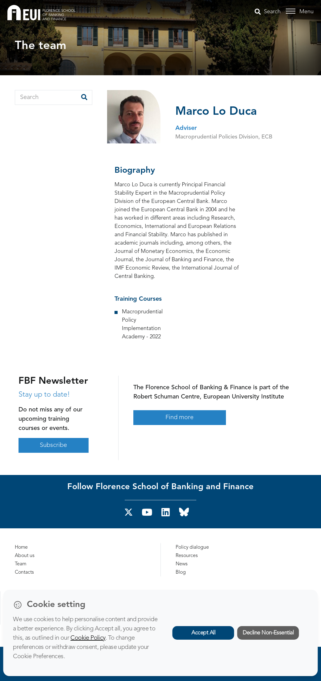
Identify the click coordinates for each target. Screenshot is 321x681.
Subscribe (53, 445)
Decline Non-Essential (268, 633)
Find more (179, 418)
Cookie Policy (87, 638)
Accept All (203, 633)
